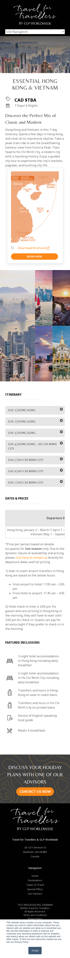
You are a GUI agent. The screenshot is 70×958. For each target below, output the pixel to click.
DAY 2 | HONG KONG (22, 421)
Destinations (35, 880)
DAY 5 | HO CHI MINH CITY (25, 460)
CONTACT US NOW (35, 791)
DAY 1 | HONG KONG (22, 410)
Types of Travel (35, 884)
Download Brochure (33, 248)
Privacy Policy (35, 918)
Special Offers (35, 889)
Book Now (34, 256)
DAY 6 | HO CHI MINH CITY (25, 471)
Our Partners (35, 893)
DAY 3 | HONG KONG (22, 433)
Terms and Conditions (35, 915)
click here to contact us (31, 558)
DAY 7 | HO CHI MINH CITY (25, 482)
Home (35, 876)
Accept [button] (35, 950)
